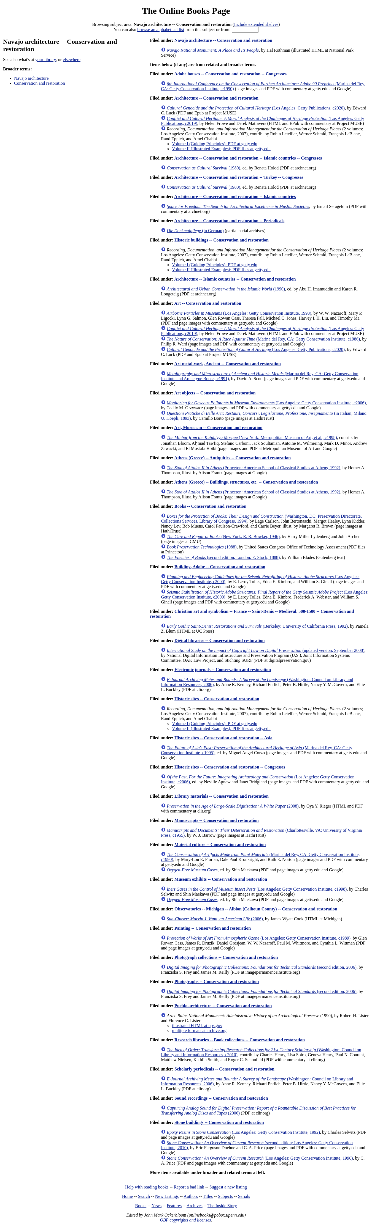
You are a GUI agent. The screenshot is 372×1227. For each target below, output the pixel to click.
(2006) (215, 918)
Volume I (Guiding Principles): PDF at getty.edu (214, 143)
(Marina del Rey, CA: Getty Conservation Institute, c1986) (263, 339)
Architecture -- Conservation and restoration (216, 98)
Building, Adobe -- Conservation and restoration (219, 566)
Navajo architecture (31, 78)
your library (45, 59)
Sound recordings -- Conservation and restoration (221, 1098)
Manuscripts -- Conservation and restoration (216, 820)
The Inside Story (222, 1205)
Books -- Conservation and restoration (210, 506)
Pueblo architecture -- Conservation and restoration (223, 1005)
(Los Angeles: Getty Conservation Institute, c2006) (266, 402)
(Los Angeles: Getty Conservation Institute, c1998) (257, 889)
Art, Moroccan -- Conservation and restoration (218, 427)
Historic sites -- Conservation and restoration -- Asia (223, 737)
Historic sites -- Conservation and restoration (216, 698)
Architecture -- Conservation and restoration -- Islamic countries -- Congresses (248, 158)
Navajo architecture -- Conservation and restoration (223, 40)
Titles (208, 1196)
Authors (191, 1196)
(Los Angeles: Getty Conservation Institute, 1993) (239, 313)
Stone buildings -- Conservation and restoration (219, 1122)
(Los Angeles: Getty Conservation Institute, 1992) (243, 1132)
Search (144, 1196)
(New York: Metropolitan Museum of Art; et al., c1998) (252, 437)
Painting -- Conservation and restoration (212, 928)
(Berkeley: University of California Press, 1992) (257, 626)
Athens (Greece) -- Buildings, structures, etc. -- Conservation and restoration (246, 482)
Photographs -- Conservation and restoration (216, 981)
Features (174, 1205)
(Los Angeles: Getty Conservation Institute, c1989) (259, 938)
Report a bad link (189, 1187)
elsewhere (71, 59)
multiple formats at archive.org (199, 1030)
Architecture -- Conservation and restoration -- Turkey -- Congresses (238, 177)
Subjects (225, 1196)
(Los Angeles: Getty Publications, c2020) (256, 108)
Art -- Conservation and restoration (207, 303)
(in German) (195, 230)
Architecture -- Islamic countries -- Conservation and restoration (235, 279)
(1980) (203, 168)
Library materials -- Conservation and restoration (221, 796)
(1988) (201, 547)
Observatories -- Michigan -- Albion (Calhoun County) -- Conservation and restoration (255, 909)
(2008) (233, 806)
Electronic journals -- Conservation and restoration (222, 669)
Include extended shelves (256, 24)
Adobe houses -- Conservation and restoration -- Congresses (230, 74)
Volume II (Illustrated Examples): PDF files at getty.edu (221, 148)
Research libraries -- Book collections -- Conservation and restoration (239, 1039)
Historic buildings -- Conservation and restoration (221, 240)
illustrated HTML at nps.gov (197, 1025)
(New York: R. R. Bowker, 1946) (223, 536)
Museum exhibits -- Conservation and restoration (220, 879)
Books (140, 1205)
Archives (195, 1205)
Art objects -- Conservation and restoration (214, 393)
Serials (244, 1196)
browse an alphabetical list (160, 29)
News (156, 1205)
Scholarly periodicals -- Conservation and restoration (224, 1069)
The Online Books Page (186, 11)
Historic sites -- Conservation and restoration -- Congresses (229, 767)
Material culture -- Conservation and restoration (220, 844)
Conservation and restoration (39, 83)
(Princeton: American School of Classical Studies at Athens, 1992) (253, 467)
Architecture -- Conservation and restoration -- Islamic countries (235, 196)
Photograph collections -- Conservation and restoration (226, 957)
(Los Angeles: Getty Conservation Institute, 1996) (260, 1158)
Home (127, 1196)
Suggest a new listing (228, 1187)
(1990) (226, 289)
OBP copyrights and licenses (185, 1220)
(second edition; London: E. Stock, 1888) (223, 557)
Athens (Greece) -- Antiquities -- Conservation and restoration (232, 457)
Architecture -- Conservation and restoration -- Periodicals (229, 220)
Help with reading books (147, 1187)
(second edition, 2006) (262, 967)
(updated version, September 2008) (265, 650)
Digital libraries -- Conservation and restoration (219, 640)
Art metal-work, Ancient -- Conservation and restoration (227, 363)
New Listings (167, 1196)
